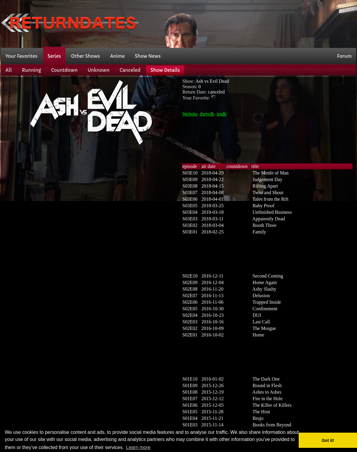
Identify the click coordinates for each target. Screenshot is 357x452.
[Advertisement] (326, 23)
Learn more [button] (138, 447)
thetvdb (207, 113)
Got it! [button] (328, 440)
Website (190, 113)
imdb (221, 113)
